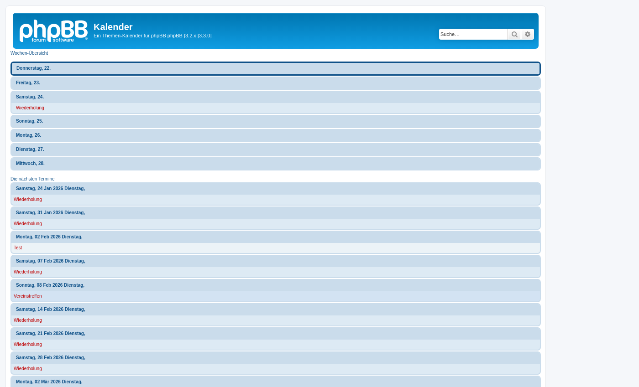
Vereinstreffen (28, 296)
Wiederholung (30, 107)
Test (18, 247)
